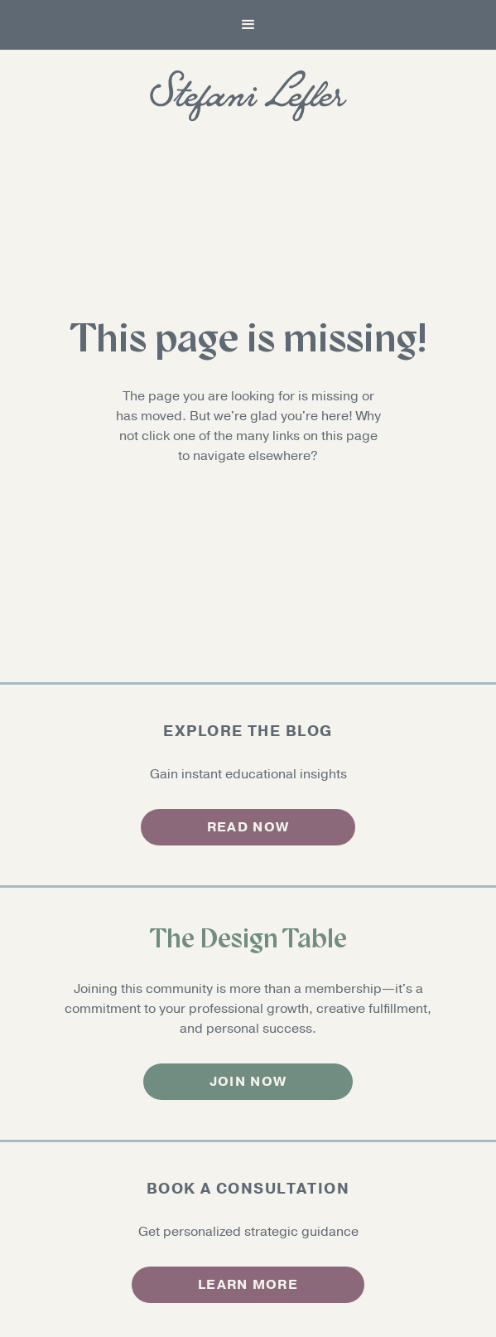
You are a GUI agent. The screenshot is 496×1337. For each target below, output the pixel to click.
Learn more (248, 1284)
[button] (248, 25)
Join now (248, 1081)
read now (248, 827)
